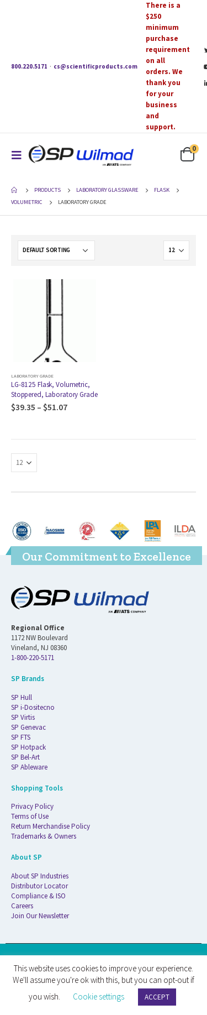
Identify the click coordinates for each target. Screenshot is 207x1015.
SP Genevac (28, 727)
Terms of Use (30, 816)
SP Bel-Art (25, 757)
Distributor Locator (39, 886)
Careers (22, 906)
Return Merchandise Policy (50, 826)
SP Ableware (29, 767)
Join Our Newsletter (40, 915)
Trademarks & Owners (43, 836)
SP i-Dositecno (33, 707)
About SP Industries (39, 876)
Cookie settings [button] (98, 996)
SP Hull (21, 697)
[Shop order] (56, 250)
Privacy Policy (32, 806)
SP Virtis (23, 717)
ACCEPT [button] (157, 997)
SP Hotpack (28, 747)
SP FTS (20, 737)
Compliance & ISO (38, 896)
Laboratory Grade (32, 376)
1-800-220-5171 (32, 657)
